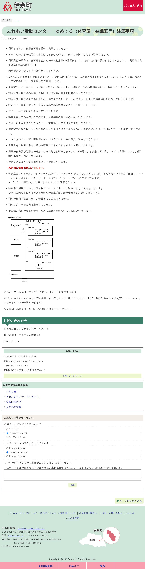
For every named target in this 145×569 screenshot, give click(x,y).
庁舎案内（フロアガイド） (31, 528)
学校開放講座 (13, 402)
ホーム (16, 20)
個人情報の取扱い (88, 513)
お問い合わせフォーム (72, 376)
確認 (72, 485)
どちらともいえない (18, 433)
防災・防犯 (136, 5)
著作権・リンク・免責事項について (58, 513)
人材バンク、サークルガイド (22, 397)
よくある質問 (72, 518)
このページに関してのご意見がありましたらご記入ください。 (39, 462)
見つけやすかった (17, 448)
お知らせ (11, 391)
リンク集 (130, 513)
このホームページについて (23, 513)
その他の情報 (13, 407)
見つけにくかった (17, 456)
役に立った (14, 429)
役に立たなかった (17, 437)
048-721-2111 (15, 535)
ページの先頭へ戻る (131, 501)
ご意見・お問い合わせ (111, 513)
